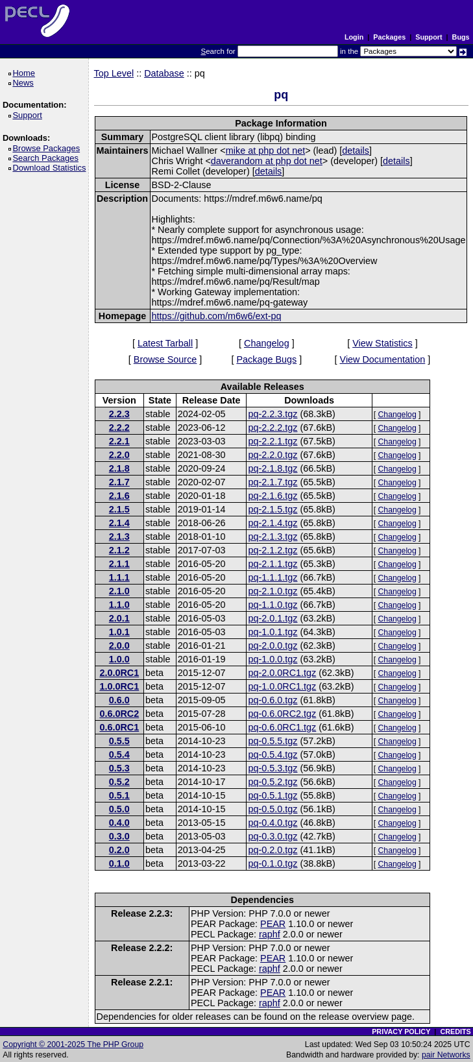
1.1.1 (119, 577)
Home (25, 73)
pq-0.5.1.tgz (272, 795)
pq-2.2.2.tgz (272, 427)
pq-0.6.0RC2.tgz (282, 713)
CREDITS (455, 1031)
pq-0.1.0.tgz (272, 863)
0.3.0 (119, 836)
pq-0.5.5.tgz (272, 741)
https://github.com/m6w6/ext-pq (217, 316)
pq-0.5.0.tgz (272, 809)
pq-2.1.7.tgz (272, 482)
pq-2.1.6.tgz (272, 495)
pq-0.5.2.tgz (272, 782)
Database (164, 73)
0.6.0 (119, 700)
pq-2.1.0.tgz (272, 591)
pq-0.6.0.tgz (272, 700)
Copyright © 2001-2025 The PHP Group (73, 1044)
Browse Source (165, 359)
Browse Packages (48, 148)
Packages (389, 37)
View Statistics (382, 343)
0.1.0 (119, 863)
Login (354, 37)
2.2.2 (119, 427)
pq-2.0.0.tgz (272, 645)
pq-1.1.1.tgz (272, 577)
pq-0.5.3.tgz (272, 768)
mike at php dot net (265, 150)
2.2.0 (119, 455)
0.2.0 (119, 850)
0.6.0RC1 (119, 727)
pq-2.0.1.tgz (272, 618)
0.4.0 (119, 822)
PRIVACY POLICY (401, 1031)
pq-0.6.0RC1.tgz (282, 727)
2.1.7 (119, 482)
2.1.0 (119, 591)
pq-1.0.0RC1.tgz (282, 686)
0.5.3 (119, 768)
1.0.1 (119, 632)
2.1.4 (119, 523)
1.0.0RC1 (119, 686)
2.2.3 (119, 414)
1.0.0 (119, 659)
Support (428, 37)
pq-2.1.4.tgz (272, 523)
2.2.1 (119, 441)
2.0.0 (119, 645)
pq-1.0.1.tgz (272, 632)
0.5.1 (119, 795)
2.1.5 (119, 509)
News (25, 83)
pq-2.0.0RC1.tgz (282, 673)
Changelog (266, 343)
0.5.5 (119, 741)
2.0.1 (119, 618)
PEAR (272, 924)
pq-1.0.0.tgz (272, 659)
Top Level (114, 73)
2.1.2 (119, 550)
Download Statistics (51, 168)
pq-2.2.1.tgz (272, 441)
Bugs (461, 37)
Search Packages (47, 158)
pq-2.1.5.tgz (272, 509)
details (355, 150)
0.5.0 (119, 809)
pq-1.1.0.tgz (272, 604)
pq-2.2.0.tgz (272, 455)
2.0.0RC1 (119, 673)
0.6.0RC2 (119, 713)
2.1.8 (119, 468)
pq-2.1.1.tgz (272, 564)
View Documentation (383, 359)
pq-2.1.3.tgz (272, 536)
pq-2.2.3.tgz (272, 414)
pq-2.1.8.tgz (272, 468)
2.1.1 (119, 564)
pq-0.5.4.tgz (272, 754)
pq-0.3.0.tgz (272, 836)
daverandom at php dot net (266, 161)
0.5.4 (119, 754)
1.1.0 (119, 604)
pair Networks (446, 1054)
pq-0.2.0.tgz (272, 850)
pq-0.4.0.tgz (272, 822)
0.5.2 (119, 782)
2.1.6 (119, 495)
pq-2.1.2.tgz (272, 550)
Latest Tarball (165, 343)
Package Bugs (266, 359)
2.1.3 (119, 536)
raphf (269, 934)
